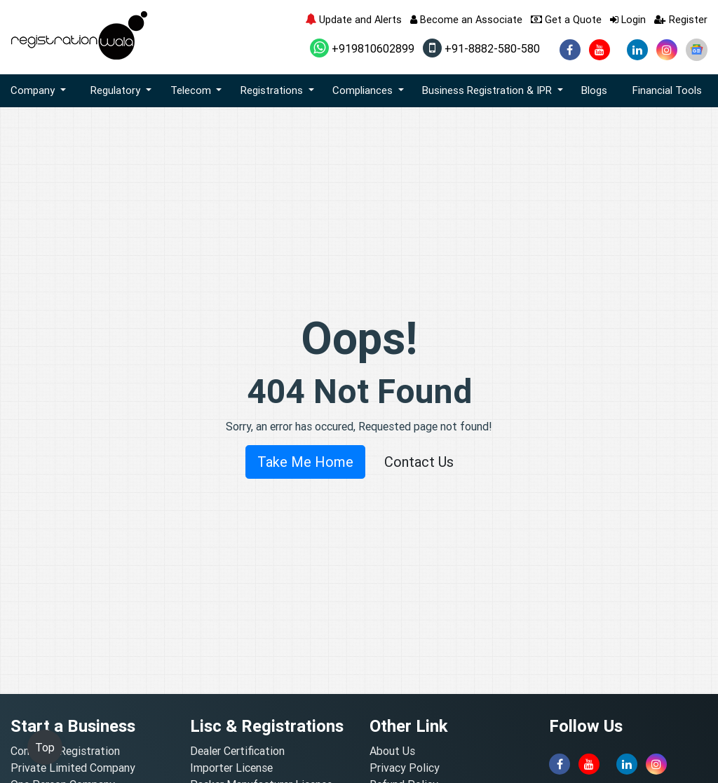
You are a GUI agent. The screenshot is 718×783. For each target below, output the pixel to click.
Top (45, 747)
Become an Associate (466, 19)
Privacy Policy (405, 768)
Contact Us (419, 461)
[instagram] (666, 49)
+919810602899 (362, 48)
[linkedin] (637, 49)
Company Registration (65, 751)
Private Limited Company (73, 768)
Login (628, 19)
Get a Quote (566, 19)
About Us (392, 751)
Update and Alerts (353, 19)
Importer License (231, 768)
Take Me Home (305, 461)
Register (680, 19)
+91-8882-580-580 (481, 48)
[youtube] (599, 49)
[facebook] (570, 49)
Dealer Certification (237, 751)
